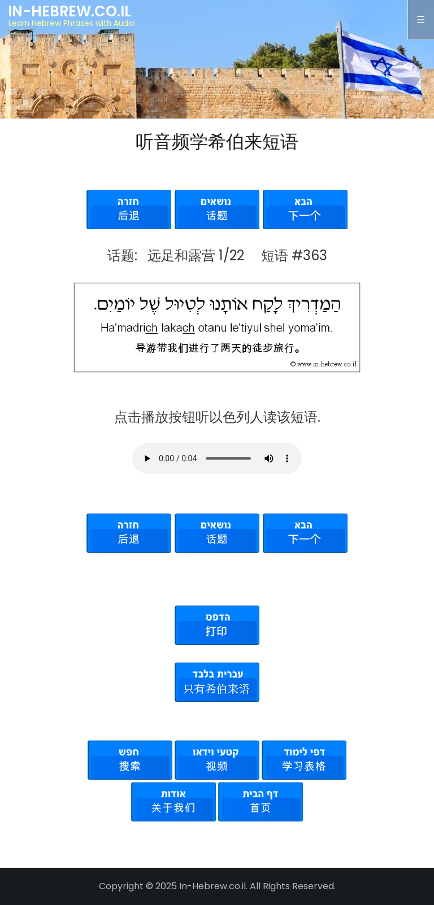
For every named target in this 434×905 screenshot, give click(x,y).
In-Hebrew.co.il (69, 11)
